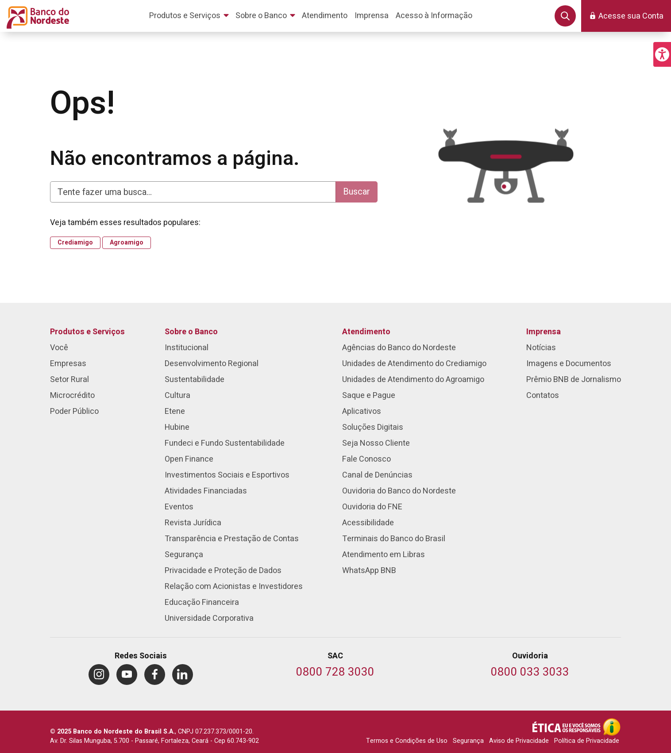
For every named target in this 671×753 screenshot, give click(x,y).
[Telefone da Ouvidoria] (530, 672)
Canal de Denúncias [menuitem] (377, 475)
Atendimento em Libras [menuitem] (383, 555)
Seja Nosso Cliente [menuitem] (376, 443)
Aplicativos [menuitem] (361, 411)
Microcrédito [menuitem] (72, 395)
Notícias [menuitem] (541, 348)
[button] (662, 54)
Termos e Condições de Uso (406, 740)
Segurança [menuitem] (184, 555)
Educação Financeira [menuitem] (202, 602)
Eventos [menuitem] (179, 507)
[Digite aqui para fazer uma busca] (193, 192)
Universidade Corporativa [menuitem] (209, 618)
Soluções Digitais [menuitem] (372, 427)
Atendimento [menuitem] (366, 332)
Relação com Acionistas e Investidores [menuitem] (234, 586)
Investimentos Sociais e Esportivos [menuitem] (227, 475)
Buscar (356, 191)
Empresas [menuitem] (68, 364)
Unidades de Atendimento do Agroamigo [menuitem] (413, 380)
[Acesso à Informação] (611, 727)
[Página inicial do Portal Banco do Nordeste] (36, 16)
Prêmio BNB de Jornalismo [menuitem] (573, 380)
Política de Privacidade (586, 740)
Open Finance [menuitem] (189, 459)
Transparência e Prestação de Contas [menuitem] (232, 539)
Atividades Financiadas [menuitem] (206, 491)
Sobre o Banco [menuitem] (191, 332)
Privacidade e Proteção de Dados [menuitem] (223, 571)
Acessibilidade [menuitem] (368, 523)
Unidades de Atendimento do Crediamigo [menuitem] (414, 364)
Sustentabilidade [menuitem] (194, 380)
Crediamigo (75, 243)
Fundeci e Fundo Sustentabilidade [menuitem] (225, 443)
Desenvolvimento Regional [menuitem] (211, 364)
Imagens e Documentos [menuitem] (568, 364)
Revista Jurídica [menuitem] (193, 523)
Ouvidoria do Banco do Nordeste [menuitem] (399, 491)
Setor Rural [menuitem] (69, 380)
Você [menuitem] (59, 348)
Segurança (468, 740)
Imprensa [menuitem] (543, 332)
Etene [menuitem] (175, 411)
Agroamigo (126, 243)
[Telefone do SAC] (335, 672)
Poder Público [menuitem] (74, 411)
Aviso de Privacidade (519, 740)
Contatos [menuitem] (542, 395)
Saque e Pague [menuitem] (368, 395)
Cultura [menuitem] (177, 395)
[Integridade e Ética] (567, 727)
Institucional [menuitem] (186, 348)
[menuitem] (190, 16)
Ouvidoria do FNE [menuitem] (372, 507)
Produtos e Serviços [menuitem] (87, 332)
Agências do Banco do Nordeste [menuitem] (399, 348)
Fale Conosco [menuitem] (366, 459)
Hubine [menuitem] (177, 427)
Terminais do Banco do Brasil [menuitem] (393, 539)
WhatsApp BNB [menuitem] (369, 571)
